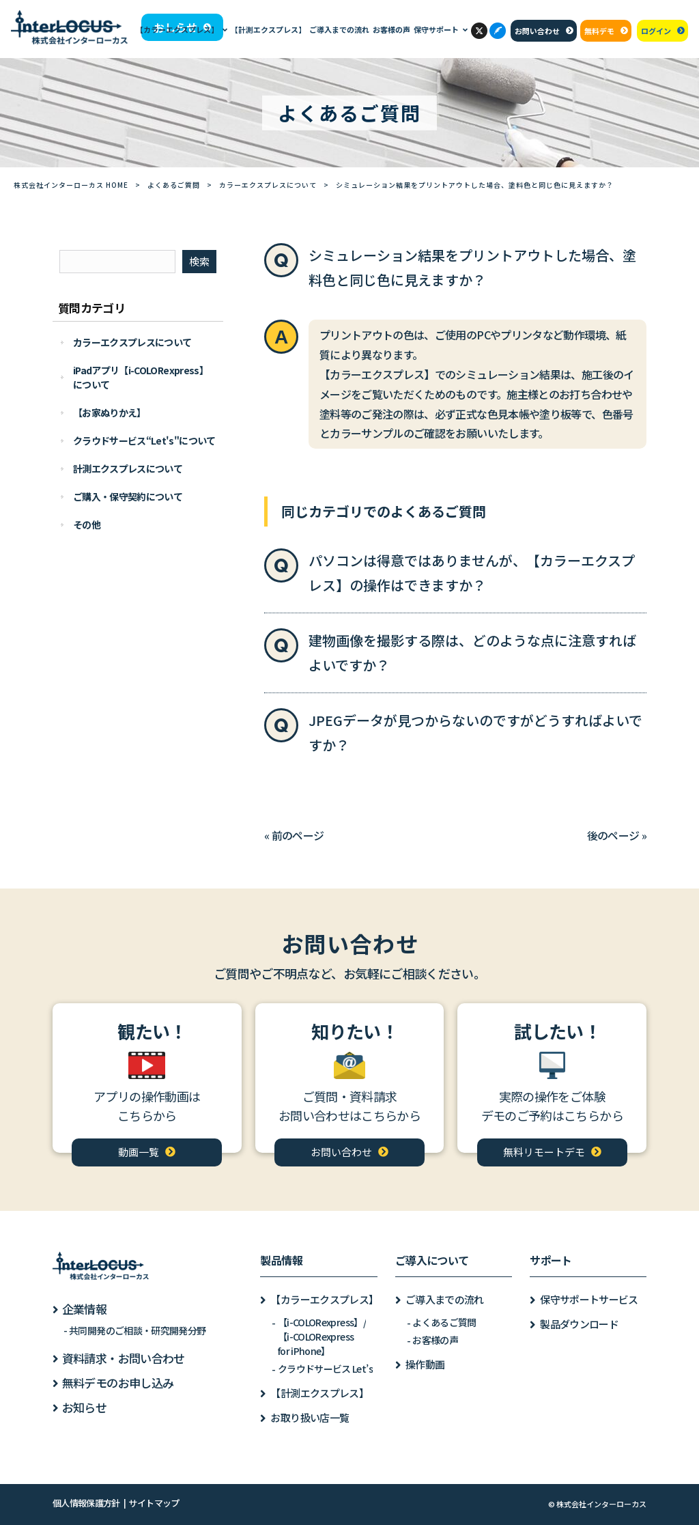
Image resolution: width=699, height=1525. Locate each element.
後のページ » (617, 835)
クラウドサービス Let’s (325, 1368)
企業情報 (84, 1308)
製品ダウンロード (579, 1324)
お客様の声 (435, 1340)
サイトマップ (153, 1502)
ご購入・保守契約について (127, 496)
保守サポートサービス (589, 1299)
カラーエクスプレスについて (268, 185)
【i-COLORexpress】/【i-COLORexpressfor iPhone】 (322, 1336)
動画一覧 (138, 1152)
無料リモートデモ (544, 1152)
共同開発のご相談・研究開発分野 (137, 1330)
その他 (86, 524)
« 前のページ (294, 835)
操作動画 (424, 1364)
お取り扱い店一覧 (309, 1417)
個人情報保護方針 (86, 1502)
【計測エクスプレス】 (319, 1393)
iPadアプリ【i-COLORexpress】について (140, 377)
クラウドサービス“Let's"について (144, 440)
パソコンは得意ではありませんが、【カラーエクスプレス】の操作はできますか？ (472, 572)
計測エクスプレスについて (127, 468)
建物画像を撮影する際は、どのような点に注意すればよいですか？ (472, 652)
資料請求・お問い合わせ (123, 1358)
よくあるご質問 (173, 185)
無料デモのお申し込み (118, 1382)
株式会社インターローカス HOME (71, 185)
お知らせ (84, 1407)
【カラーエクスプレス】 (323, 1299)
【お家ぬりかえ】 (109, 412)
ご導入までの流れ (444, 1299)
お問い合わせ (537, 30)
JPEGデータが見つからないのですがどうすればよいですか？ (475, 732)
